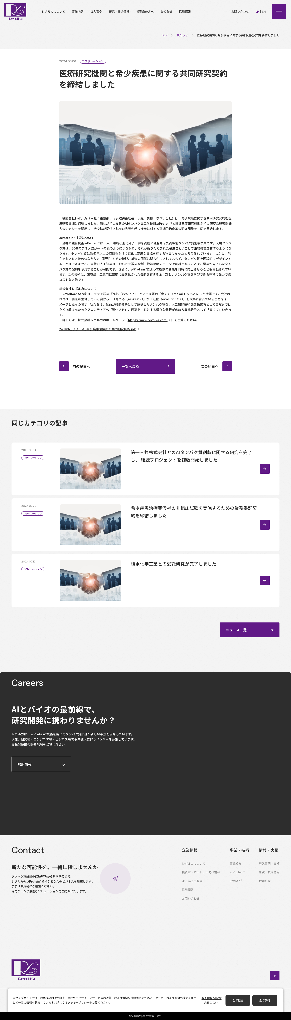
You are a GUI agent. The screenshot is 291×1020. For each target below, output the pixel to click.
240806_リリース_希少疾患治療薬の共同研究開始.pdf (98, 329)
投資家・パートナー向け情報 (201, 880)
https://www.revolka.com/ (148, 320)
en (264, 12)
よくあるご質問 (192, 889)
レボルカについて (53, 11)
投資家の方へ (145, 11)
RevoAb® (236, 889)
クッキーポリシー (79, 1002)
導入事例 (96, 11)
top (164, 35)
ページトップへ (274, 984)
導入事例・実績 (269, 872)
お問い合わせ (240, 11)
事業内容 (78, 11)
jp (257, 12)
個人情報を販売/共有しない (145, 1016)
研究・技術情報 (119, 11)
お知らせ (166, 11)
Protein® (237, 880)
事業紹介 (235, 872)
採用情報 (185, 11)
